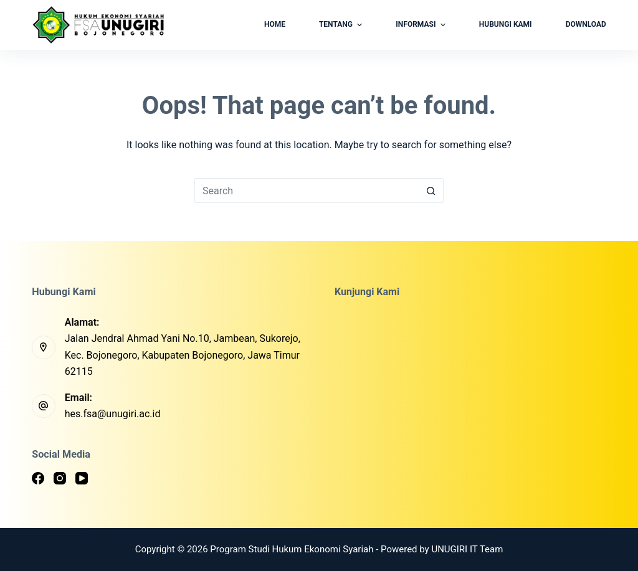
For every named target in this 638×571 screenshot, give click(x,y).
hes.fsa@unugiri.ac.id (113, 414)
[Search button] (431, 190)
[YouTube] (81, 478)
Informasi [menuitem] (422, 25)
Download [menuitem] (586, 24)
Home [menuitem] (274, 24)
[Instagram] (60, 478)
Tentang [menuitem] (342, 25)
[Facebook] (38, 478)
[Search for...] (306, 190)
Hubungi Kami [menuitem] (505, 24)
